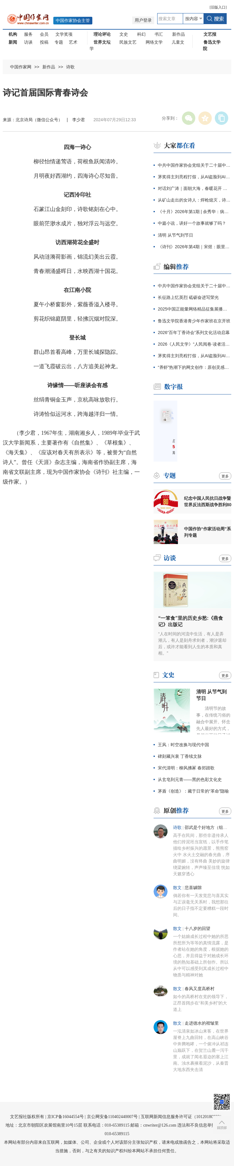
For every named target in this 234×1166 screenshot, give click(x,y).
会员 (44, 34)
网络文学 (154, 42)
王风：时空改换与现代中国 (183, 744)
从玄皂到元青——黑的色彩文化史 (190, 779)
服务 (28, 34)
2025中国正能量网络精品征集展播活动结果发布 (194, 309)
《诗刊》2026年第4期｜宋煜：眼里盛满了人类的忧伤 (194, 246)
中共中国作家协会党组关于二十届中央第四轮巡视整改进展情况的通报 (194, 165)
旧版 (218, 7)
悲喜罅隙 (193, 887)
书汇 (158, 34)
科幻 (141, 34)
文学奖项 (64, 34)
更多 (225, 476)
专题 (59, 42)
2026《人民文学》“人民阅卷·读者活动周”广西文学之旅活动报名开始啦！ (194, 344)
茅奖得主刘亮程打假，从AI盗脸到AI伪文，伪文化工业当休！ (194, 176)
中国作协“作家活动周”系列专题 (207, 532)
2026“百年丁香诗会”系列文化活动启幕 (194, 332)
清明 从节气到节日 (175, 235)
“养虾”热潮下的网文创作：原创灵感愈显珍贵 (194, 367)
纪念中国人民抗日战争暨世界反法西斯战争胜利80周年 (208, 501)
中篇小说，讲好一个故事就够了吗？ (192, 223)
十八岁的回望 (197, 928)
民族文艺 (127, 42)
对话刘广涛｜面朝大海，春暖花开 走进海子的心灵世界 (194, 188)
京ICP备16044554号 (65, 1116)
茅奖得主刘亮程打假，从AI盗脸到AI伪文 (194, 355)
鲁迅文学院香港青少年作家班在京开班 (194, 320)
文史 (123, 34)
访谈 (28, 42)
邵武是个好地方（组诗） (208, 827)
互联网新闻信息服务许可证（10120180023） (182, 1116)
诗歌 (70, 66)
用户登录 (143, 20)
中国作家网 (20, 66)
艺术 (73, 42)
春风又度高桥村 (199, 988)
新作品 (178, 34)
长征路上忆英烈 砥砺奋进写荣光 (188, 297)
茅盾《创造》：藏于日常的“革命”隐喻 (193, 791)
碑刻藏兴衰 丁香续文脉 (180, 756)
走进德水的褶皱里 (202, 1023)
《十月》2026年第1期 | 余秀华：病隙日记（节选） (194, 211)
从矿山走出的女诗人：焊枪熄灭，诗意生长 (194, 200)
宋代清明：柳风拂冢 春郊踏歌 (186, 767)
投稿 (44, 42)
